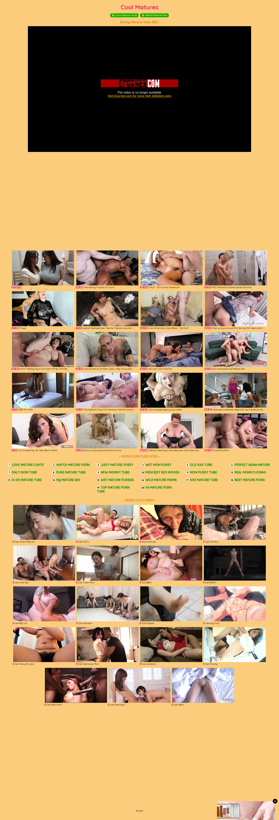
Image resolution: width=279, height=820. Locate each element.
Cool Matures (139, 7)
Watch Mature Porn (154, 15)
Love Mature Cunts (124, 15)
